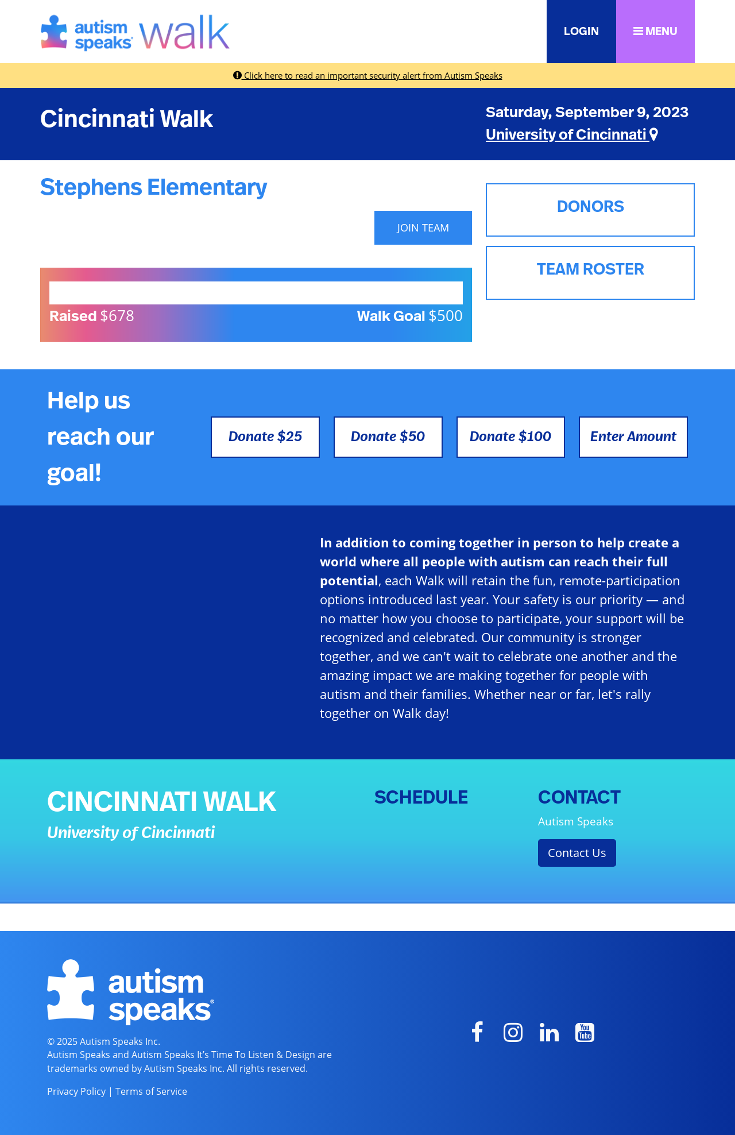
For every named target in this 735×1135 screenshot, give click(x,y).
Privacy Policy (76, 1091)
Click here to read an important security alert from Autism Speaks (367, 75)
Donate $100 (510, 437)
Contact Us (577, 852)
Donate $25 (265, 437)
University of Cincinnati (572, 135)
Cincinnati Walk (126, 119)
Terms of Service (151, 1091)
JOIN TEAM (423, 227)
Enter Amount (633, 437)
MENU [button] (655, 31)
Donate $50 (388, 437)
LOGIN (581, 31)
